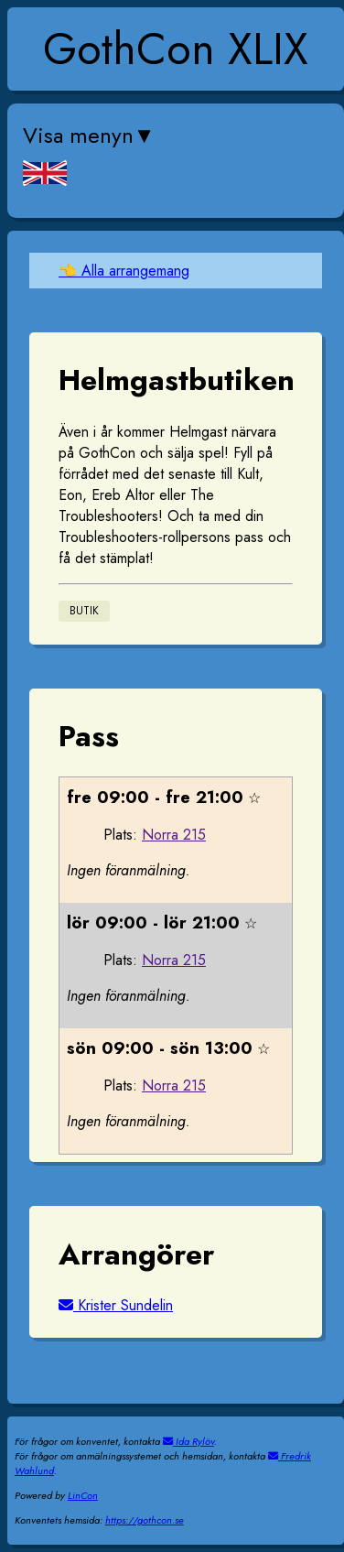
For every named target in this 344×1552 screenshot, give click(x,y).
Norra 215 (174, 834)
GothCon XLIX (175, 49)
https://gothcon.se (144, 1520)
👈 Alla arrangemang (124, 270)
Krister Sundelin (116, 1305)
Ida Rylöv (188, 1441)
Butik (84, 611)
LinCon (83, 1495)
